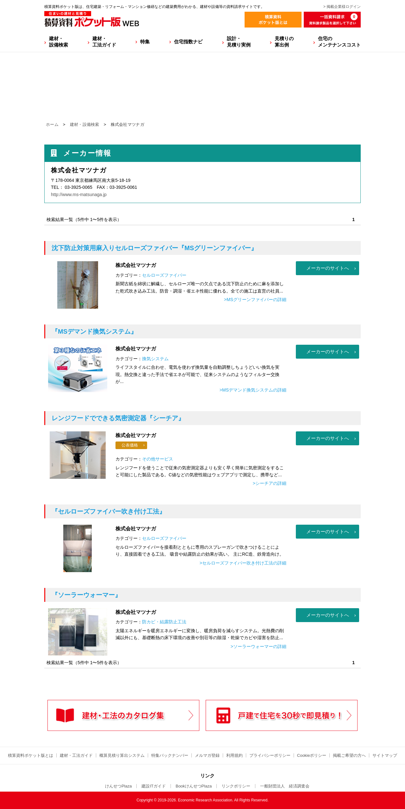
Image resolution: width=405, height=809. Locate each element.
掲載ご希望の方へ (349, 755)
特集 (145, 41)
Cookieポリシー (311, 755)
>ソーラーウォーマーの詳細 (258, 646)
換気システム (155, 358)
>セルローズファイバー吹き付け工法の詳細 (243, 562)
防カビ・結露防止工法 (164, 621)
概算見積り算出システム (122, 755)
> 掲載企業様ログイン (342, 6)
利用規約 (234, 755)
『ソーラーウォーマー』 (86, 594)
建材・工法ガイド (104, 41)
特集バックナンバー (169, 755)
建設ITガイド (153, 786)
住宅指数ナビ (188, 41)
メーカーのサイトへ (327, 268)
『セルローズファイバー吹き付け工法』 (108, 511)
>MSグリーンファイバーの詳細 (255, 299)
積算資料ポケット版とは (30, 755)
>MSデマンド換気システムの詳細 (253, 389)
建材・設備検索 (58, 41)
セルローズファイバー (164, 275)
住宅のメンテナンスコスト (339, 41)
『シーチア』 (118, 418)
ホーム (52, 124)
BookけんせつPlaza (194, 786)
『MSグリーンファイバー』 (154, 247)
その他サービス (157, 458)
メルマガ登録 (207, 755)
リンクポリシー (235, 786)
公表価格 (130, 445)
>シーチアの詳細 (269, 483)
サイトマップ (384, 755)
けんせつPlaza (118, 786)
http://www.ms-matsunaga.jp (79, 194)
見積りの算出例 (284, 41)
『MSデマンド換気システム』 (94, 331)
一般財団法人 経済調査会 (284, 786)
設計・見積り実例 (239, 41)
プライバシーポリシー (269, 755)
